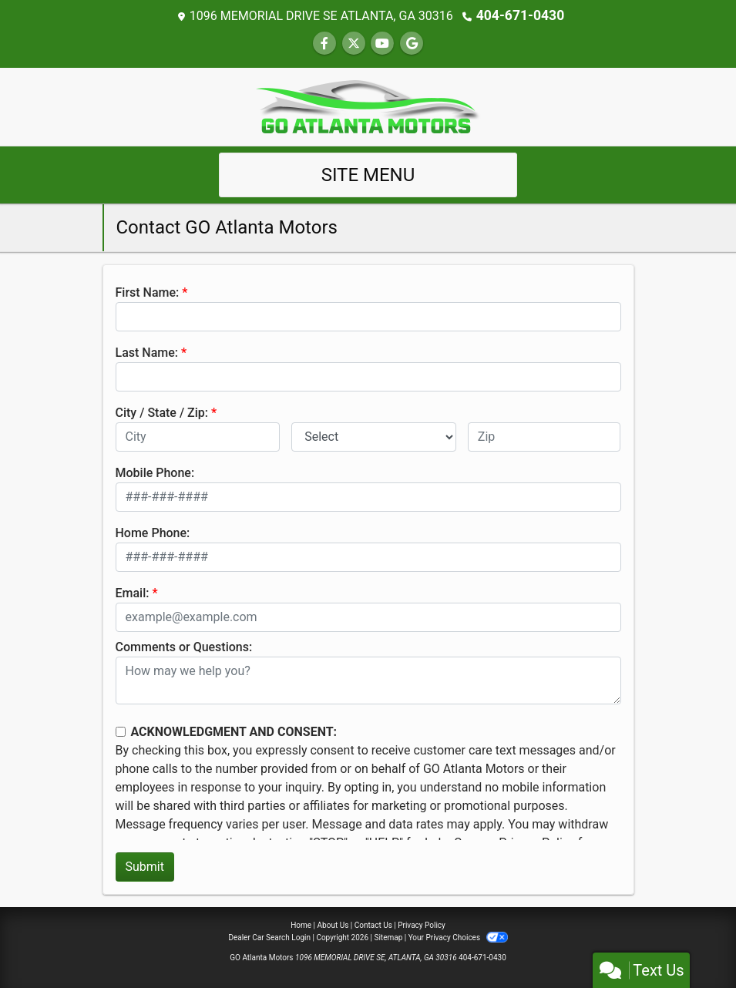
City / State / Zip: (162, 412)
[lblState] (373, 436)
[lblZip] (544, 436)
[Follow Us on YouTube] (382, 43)
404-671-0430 (520, 15)
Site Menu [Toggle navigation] (368, 174)
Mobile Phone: (155, 472)
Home (301, 924)
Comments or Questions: (184, 646)
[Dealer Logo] (368, 105)
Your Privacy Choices (458, 937)
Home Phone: (153, 532)
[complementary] (690, 942)
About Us (333, 924)
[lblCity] (198, 436)
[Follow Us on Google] (411, 43)
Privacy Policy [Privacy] (421, 924)
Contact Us (373, 924)
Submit (145, 866)
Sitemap (388, 937)
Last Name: (147, 351)
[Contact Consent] (121, 731)
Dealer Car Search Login (269, 937)
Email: (133, 592)
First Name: (148, 291)
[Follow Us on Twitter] (353, 43)
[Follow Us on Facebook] (324, 43)
